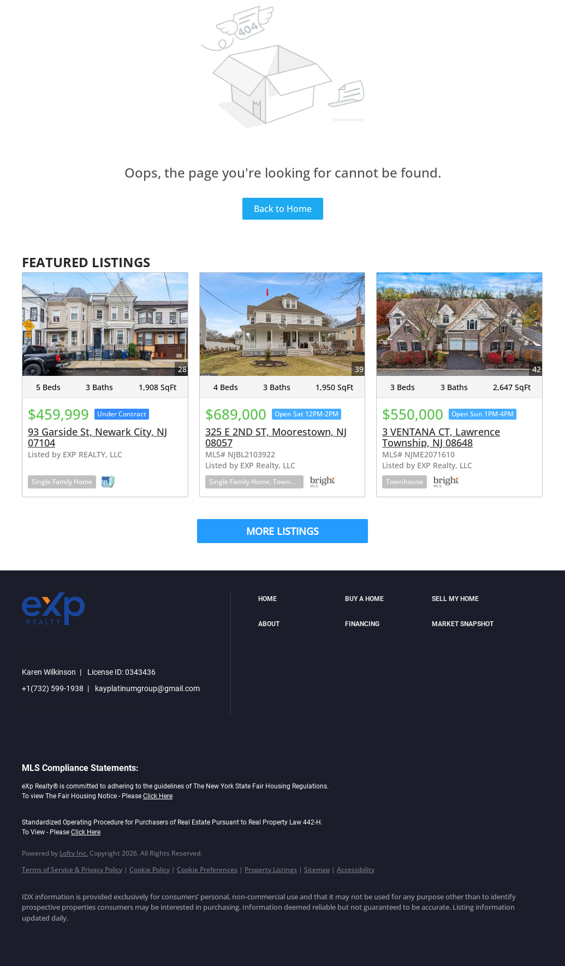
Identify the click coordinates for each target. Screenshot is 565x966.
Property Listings (271, 869)
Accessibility (355, 869)
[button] (299, 599)
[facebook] (35, 936)
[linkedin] (66, 936)
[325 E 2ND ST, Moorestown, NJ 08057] (282, 324)
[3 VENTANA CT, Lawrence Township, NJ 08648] (459, 324)
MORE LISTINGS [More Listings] (282, 531)
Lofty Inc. (74, 853)
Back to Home (283, 209)
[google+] (193, 936)
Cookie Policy (149, 869)
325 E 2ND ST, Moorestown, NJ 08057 (276, 437)
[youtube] (161, 936)
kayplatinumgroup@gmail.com (147, 688)
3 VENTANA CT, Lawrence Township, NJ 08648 (441, 437)
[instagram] (130, 936)
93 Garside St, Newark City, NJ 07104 (97, 437)
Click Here (158, 796)
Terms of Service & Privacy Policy (72, 869)
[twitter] (98, 936)
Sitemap (317, 869)
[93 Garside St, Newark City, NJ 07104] (105, 324)
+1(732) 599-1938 (53, 688)
